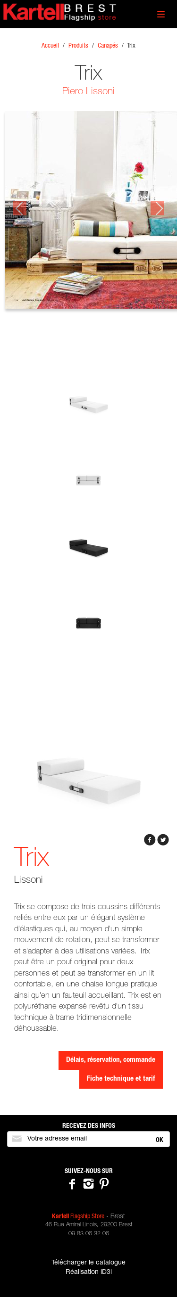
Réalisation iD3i (89, 1272)
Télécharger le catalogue (88, 1263)
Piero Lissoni (88, 92)
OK (159, 1140)
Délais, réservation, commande (110, 1060)
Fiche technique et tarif (121, 1079)
